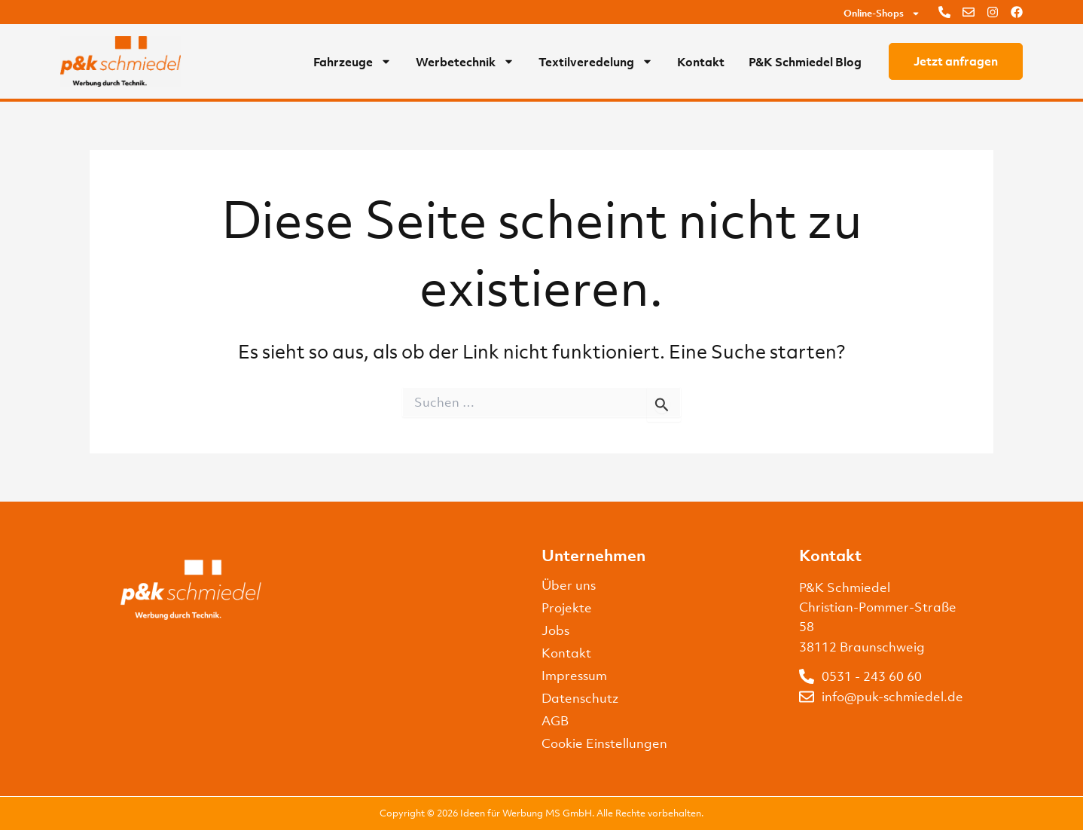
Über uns (569, 585)
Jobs (555, 630)
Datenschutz (580, 698)
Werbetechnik (465, 61)
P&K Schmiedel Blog (805, 61)
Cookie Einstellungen (604, 743)
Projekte (567, 607)
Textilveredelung (595, 61)
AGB (555, 720)
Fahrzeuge (352, 61)
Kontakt (701, 61)
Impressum (574, 675)
